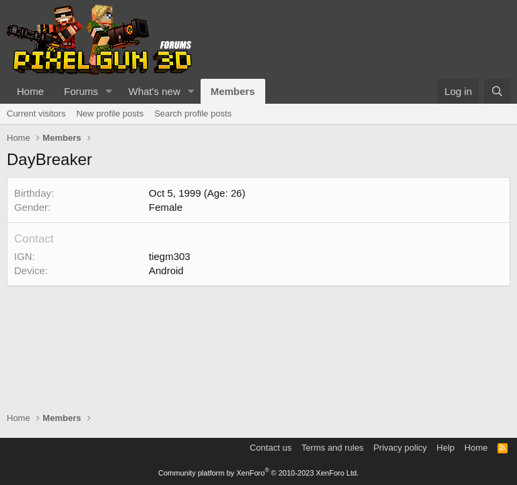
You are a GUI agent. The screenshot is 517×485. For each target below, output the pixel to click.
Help (446, 448)
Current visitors (36, 113)
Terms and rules (333, 448)
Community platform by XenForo (258, 473)
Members (233, 91)
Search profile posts (193, 113)
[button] (109, 91)
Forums (81, 91)
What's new (154, 91)
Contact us (270, 448)
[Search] (497, 91)
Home (30, 91)
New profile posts (109, 113)
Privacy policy (400, 448)
